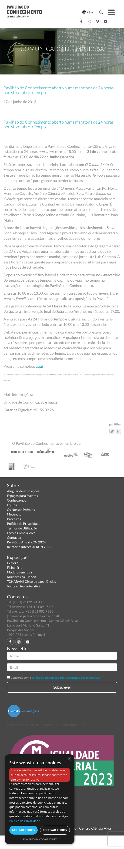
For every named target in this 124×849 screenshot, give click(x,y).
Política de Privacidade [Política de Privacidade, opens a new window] (24, 821)
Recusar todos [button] (55, 830)
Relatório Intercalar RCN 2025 (29, 547)
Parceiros (14, 519)
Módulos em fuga (19, 572)
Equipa (12, 505)
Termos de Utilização (22, 528)
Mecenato (14, 514)
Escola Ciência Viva (21, 533)
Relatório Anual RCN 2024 (26, 542)
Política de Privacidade (23, 524)
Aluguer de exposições (23, 491)
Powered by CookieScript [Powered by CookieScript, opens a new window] (40, 839)
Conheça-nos (16, 500)
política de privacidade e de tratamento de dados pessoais (66, 677)
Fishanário (14, 567)
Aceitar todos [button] (23, 830)
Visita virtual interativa (23, 586)
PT (87, 12)
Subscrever (62, 687)
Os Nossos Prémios (21, 510)
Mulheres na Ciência (22, 577)
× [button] (69, 759)
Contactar (14, 537)
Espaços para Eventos (22, 496)
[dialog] (39, 799)
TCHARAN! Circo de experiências (31, 581)
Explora (12, 563)
